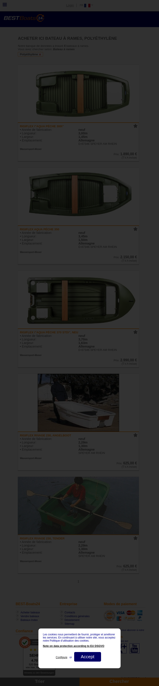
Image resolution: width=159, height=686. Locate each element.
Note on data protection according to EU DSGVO (73, 646)
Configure (61, 657)
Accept (87, 656)
